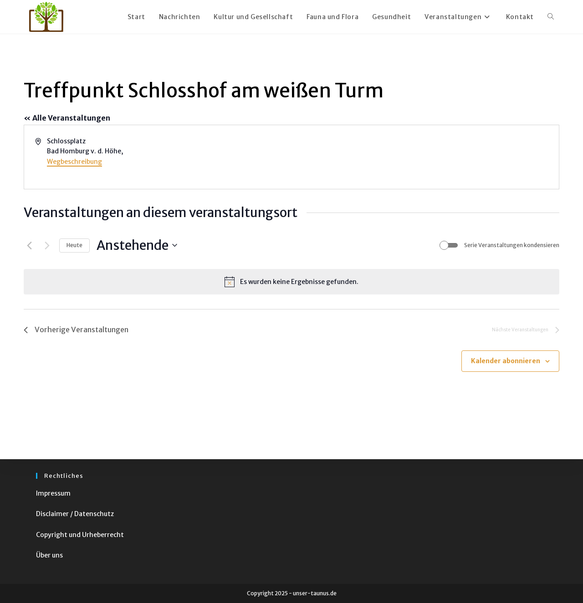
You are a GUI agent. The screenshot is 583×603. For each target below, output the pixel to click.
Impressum (53, 493)
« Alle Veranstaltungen (67, 117)
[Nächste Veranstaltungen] (46, 245)
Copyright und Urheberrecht (80, 535)
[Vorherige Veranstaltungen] (29, 245)
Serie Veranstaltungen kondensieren (511, 245)
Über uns (49, 555)
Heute (74, 245)
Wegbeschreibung (74, 161)
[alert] (291, 281)
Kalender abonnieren (505, 361)
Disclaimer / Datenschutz (75, 514)
